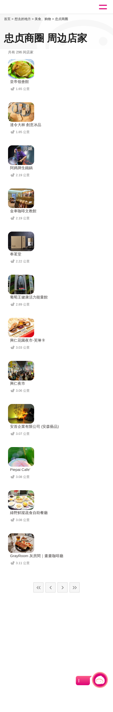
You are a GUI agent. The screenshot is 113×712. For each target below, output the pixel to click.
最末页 (75, 587)
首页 (7, 19)
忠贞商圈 (61, 19)
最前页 (38, 587)
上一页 (50, 587)
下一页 (63, 587)
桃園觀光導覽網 (24, 7)
